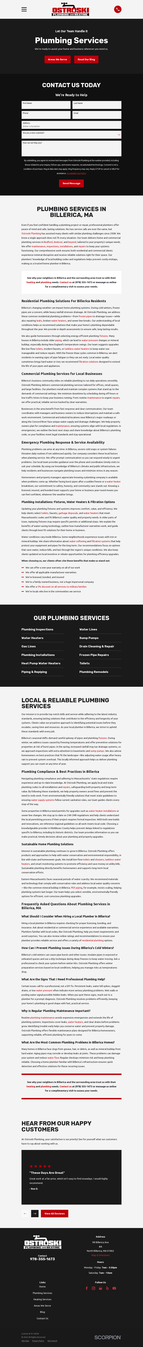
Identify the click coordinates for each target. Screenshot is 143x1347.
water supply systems (42, 800)
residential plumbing (93, 940)
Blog (42, 1312)
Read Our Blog (86, 59)
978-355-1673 (42, 1259)
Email (76, 113)
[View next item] (35, 1213)
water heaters (58, 320)
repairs (82, 246)
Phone (25, 113)
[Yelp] (107, 1288)
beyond (72, 242)
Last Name (78, 103)
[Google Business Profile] (100, 1288)
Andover (58, 242)
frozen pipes (85, 316)
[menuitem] (25, 1341)
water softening (77, 541)
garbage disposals (68, 513)
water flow (53, 1057)
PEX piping (76, 887)
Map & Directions (100, 1255)
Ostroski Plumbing (31, 233)
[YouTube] (114, 1288)
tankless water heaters (77, 348)
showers (99, 859)
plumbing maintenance (42, 1017)
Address (26, 123)
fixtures (103, 336)
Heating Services (42, 1299)
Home (42, 1286)
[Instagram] (93, 1288)
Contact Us (42, 1318)
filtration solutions (88, 361)
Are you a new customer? (33, 133)
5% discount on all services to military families (62, 586)
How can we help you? (32, 143)
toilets (39, 348)
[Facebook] (86, 1288)
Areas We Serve (57, 59)
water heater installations (102, 811)
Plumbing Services (42, 1293)
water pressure (90, 340)
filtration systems (100, 541)
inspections (53, 246)
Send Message (71, 183)
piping (58, 340)
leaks (39, 320)
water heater (114, 481)
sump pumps (97, 751)
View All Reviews (55, 1213)
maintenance (39, 246)
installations (66, 246)
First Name (27, 103)
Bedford (48, 242)
